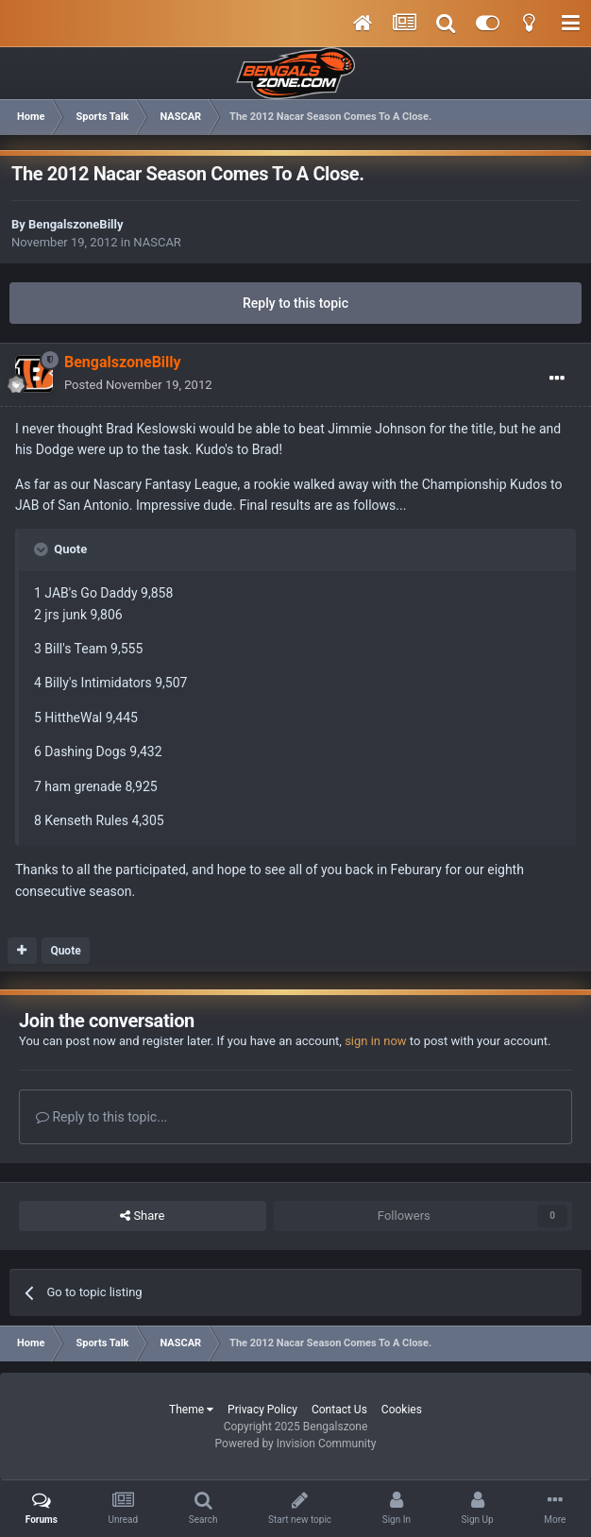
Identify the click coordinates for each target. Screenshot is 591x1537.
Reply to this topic (295, 303)
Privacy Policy (262, 1409)
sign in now (376, 1041)
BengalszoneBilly (75, 224)
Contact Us (339, 1409)
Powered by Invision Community (296, 1443)
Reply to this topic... (101, 1116)
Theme (191, 1409)
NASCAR (157, 242)
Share (142, 1216)
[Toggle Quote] (42, 549)
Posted (138, 385)
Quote (65, 950)
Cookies (401, 1409)
